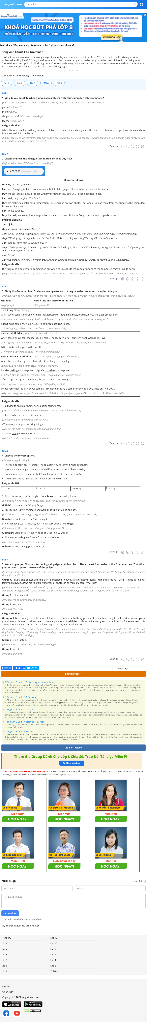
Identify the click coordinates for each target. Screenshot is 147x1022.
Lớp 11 (4, 943)
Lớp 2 (53, 965)
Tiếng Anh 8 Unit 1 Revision (19, 731)
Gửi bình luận (10, 913)
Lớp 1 (4, 971)
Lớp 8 (53, 948)
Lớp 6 (53, 954)
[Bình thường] (133, 146)
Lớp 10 (53, 943)
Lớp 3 (4, 965)
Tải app (55, 971)
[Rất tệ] (123, 146)
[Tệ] (128, 146)
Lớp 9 (4, 948)
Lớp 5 (4, 960)
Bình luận (19, 668)
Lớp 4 (53, 960)
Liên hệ (5, 986)
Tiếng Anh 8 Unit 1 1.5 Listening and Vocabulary (29, 682)
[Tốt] (137, 146)
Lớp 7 (4, 954)
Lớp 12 (53, 937)
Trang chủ (6, 937)
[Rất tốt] (142, 146)
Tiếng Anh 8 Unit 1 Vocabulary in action (24, 721)
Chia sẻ (6, 668)
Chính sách (7, 991)
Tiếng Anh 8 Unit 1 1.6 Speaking (21, 697)
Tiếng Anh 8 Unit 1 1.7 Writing (20, 709)
